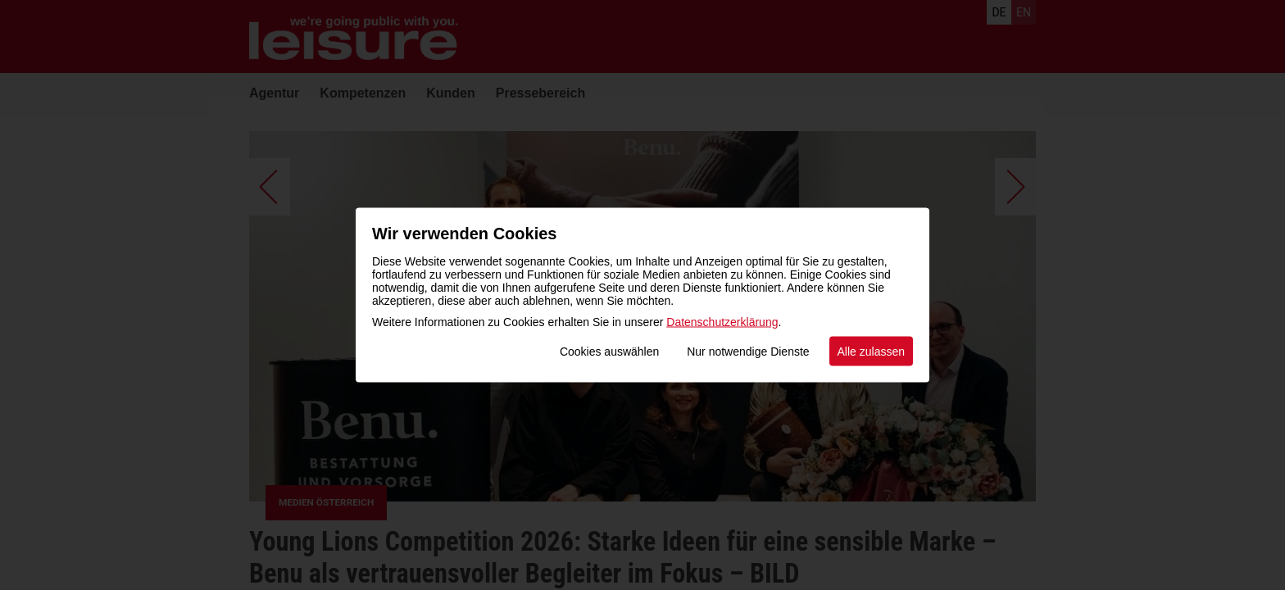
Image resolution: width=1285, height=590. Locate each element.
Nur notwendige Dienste (748, 351)
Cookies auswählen (609, 351)
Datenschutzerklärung (722, 322)
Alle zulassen (872, 351)
